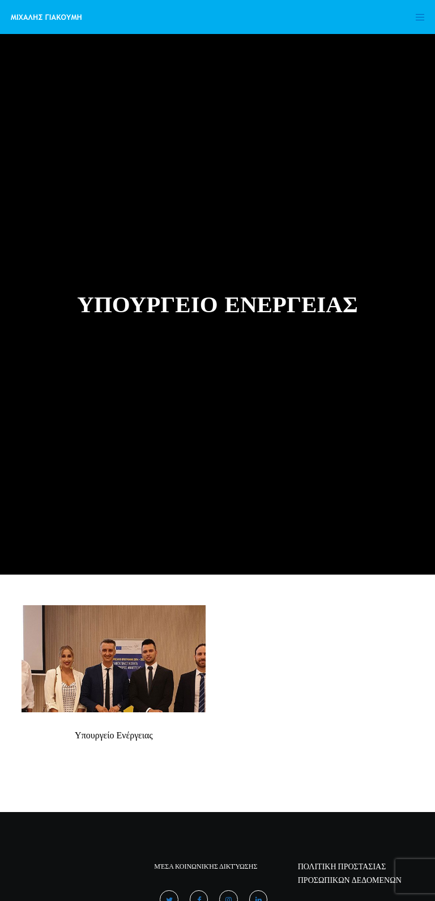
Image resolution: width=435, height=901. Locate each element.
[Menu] (416, 17)
